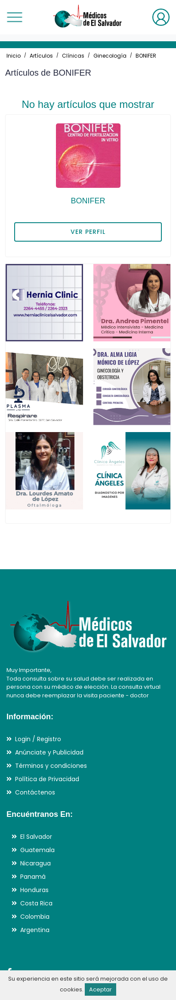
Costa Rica (36, 903)
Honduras (34, 890)
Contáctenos (35, 792)
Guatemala (37, 850)
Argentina (34, 930)
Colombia (34, 916)
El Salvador (36, 836)
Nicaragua (35, 863)
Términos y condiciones (51, 765)
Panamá (33, 876)
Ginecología (110, 55)
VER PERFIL (88, 231)
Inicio (13, 55)
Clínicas (73, 55)
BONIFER (146, 55)
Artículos (41, 55)
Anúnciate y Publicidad (49, 752)
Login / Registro (38, 739)
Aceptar (100, 989)
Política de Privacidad (47, 779)
